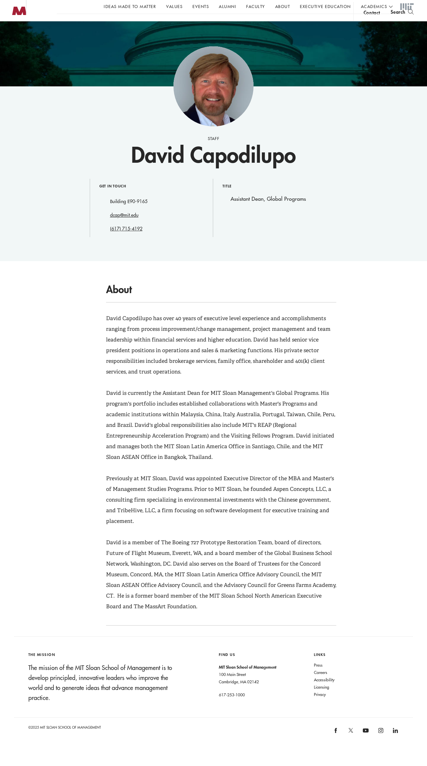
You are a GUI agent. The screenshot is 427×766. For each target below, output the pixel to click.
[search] (402, 23)
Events (200, 6)
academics (374, 6)
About (282, 6)
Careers (320, 685)
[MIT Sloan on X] (350, 746)
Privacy (320, 707)
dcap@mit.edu (124, 228)
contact (372, 24)
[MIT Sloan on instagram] (380, 745)
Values (174, 6)
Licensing (321, 700)
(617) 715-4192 (126, 242)
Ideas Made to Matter (130, 6)
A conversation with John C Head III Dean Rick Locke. (220, 24)
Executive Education (325, 6)
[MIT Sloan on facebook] (336, 745)
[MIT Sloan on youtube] (365, 747)
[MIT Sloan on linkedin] (395, 745)
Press (318, 678)
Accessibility (324, 693)
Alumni (227, 6)
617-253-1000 (232, 708)
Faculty (255, 6)
